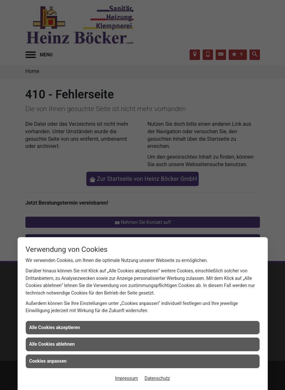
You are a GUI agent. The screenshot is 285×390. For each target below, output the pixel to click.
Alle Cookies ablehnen (52, 344)
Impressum (126, 378)
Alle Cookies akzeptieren (54, 327)
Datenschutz (157, 378)
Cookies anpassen (48, 361)
